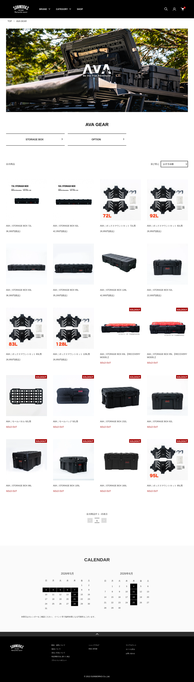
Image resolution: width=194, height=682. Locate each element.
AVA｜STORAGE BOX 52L (160, 290)
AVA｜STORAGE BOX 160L (113, 485)
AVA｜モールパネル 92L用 (18, 421)
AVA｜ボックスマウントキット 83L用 (24, 354)
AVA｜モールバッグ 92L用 (65, 421)
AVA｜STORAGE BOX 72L (19, 226)
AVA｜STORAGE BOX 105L (66, 485)
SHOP (80, 9)
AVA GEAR (21, 21)
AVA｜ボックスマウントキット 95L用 (165, 485)
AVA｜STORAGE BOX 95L (66, 290)
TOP (10, 21)
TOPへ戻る (97, 634)
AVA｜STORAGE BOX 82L (160, 421)
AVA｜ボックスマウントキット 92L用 (165, 226)
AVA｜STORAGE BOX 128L (113, 290)
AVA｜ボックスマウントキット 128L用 (71, 354)
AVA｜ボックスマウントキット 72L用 (118, 226)
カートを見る (130, 649)
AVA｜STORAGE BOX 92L (66, 226)
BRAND (43, 9)
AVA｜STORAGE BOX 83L (19, 290)
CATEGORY (62, 9)
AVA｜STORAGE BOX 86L (19, 485)
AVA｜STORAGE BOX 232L (113, 421)
